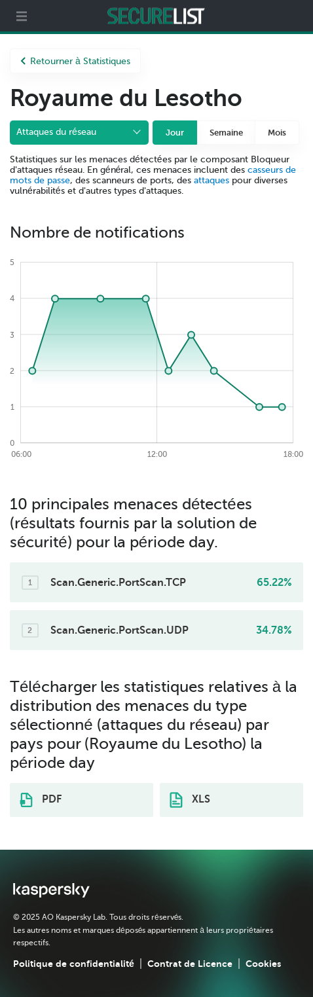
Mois (277, 132)
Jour (175, 132)
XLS (190, 800)
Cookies (263, 963)
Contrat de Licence (189, 963)
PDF (41, 800)
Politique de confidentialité (73, 963)
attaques (211, 180)
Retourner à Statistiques (75, 61)
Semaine (226, 132)
